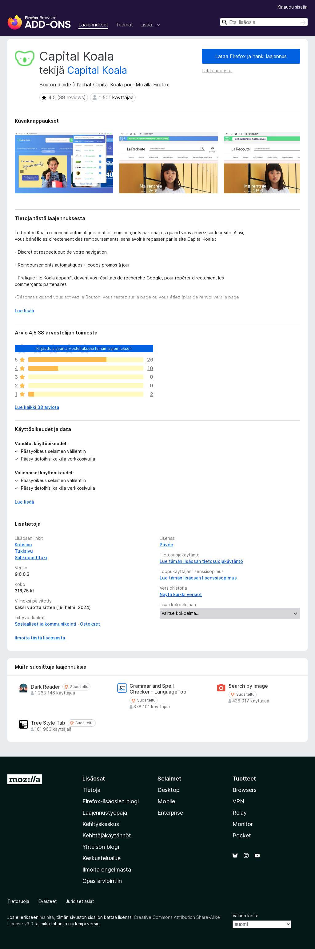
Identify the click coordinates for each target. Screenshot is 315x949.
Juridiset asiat (80, 901)
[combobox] (264, 22)
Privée (166, 544)
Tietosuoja (18, 901)
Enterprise (170, 812)
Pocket (242, 835)
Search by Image (248, 686)
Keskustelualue (101, 858)
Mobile (166, 801)
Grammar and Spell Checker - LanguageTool (159, 689)
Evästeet (47, 901)
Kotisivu (23, 544)
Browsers (245, 790)
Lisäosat (93, 778)
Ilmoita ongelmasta (106, 869)
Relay (240, 812)
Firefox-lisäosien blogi (110, 801)
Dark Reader (45, 687)
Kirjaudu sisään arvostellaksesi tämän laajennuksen (84, 348)
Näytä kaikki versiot (181, 594)
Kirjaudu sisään (292, 7)
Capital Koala (97, 70)
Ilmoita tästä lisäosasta (40, 637)
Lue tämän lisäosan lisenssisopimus (198, 577)
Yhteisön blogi (100, 847)
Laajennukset (93, 25)
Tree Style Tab (48, 723)
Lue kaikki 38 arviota (37, 407)
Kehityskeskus (100, 824)
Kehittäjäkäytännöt (106, 835)
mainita (47, 917)
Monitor (243, 824)
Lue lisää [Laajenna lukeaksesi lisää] (24, 310)
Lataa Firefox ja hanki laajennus (251, 56)
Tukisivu (24, 551)
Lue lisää (24, 501)
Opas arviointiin (102, 881)
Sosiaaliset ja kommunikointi (45, 624)
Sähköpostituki (31, 557)
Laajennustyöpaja (104, 812)
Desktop (168, 790)
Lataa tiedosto (217, 70)
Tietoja (91, 790)
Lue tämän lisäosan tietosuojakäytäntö (201, 561)
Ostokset (90, 624)
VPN (238, 801)
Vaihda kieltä (245, 915)
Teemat (124, 25)
